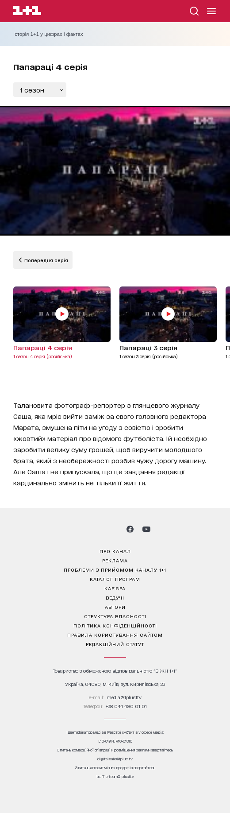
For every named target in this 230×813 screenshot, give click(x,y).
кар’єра (115, 588)
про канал (115, 551)
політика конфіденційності (115, 625)
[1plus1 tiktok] (114, 529)
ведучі (115, 597)
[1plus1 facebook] (130, 529)
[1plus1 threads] (99, 529)
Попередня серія (45, 260)
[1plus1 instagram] (83, 529)
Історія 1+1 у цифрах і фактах (48, 34)
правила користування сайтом (115, 634)
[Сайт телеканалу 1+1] (27, 12)
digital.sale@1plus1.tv (115, 759)
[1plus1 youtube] (146, 529)
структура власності (115, 616)
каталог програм (115, 578)
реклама (115, 560)
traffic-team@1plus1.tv (115, 776)
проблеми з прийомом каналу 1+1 (115, 569)
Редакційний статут (115, 644)
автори (115, 606)
